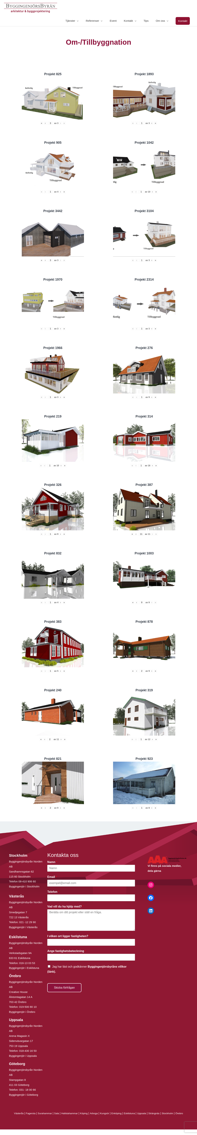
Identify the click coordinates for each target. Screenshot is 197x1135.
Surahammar (45, 1113)
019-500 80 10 (28, 1007)
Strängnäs (163, 1113)
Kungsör (109, 1113)
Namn (52, 862)
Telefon (53, 892)
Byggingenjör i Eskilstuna (24, 968)
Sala (58, 1113)
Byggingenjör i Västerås (23, 927)
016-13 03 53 (27, 963)
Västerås (17, 1113)
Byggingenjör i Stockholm (24, 886)
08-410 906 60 (27, 881)
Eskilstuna (136, 1113)
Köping (87, 1113)
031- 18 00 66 (27, 1090)
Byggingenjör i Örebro (22, 1012)
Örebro (98, 1118)
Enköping (122, 1113)
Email (52, 877)
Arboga (98, 1113)
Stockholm (177, 1113)
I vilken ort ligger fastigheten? (68, 936)
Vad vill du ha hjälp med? (65, 907)
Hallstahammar (72, 1113)
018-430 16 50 (28, 1051)
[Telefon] (91, 898)
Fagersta (30, 1113)
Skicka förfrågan (64, 987)
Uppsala (150, 1113)
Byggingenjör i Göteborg (23, 1095)
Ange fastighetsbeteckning (66, 951)
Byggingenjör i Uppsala (23, 1056)
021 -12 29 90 (27, 922)
